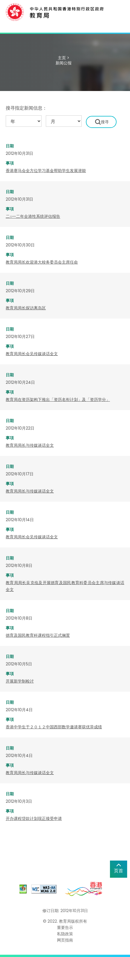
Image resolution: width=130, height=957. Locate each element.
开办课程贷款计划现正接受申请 (34, 818)
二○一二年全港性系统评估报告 (33, 216)
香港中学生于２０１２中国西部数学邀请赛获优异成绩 (54, 727)
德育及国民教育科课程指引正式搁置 (38, 635)
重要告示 (65, 927)
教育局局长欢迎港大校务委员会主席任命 (42, 262)
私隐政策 (65, 934)
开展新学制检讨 (20, 681)
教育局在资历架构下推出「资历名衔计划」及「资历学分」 (58, 399)
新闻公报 (64, 63)
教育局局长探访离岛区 (26, 308)
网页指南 (65, 940)
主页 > (63, 57)
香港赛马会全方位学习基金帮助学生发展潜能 (46, 170)
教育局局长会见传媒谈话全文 (32, 354)
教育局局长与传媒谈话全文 (30, 445)
